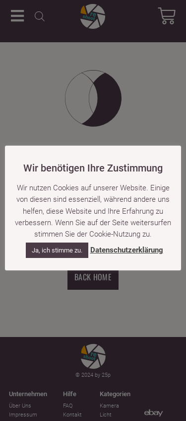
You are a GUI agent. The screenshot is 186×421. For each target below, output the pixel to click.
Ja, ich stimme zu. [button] (57, 250)
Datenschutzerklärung (126, 250)
